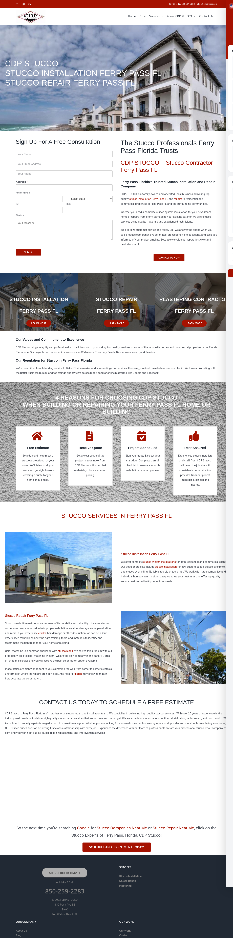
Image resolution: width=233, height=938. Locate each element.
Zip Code (20, 215)
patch (78, 673)
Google (83, 828)
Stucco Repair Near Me (173, 828)
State (68, 204)
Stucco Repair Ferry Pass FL (26, 615)
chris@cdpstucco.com (207, 4)
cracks (42, 633)
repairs (178, 199)
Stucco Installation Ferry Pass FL (145, 554)
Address (22, 181)
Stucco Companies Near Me (122, 828)
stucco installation (166, 566)
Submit (28, 252)
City (17, 204)
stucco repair (65, 651)
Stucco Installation (130, 876)
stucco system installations (159, 561)
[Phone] (64, 173)
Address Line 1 (23, 192)
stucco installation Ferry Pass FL (148, 199)
